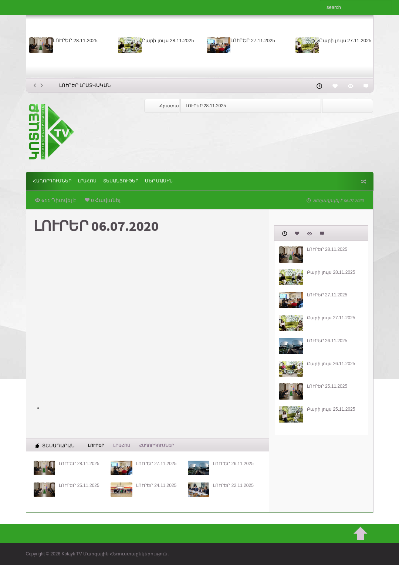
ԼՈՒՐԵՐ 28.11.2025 (75, 40)
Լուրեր (96, 445)
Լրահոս (87, 181)
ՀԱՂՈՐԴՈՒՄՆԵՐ (52, 181)
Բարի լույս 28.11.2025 (168, 40)
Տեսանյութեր (120, 181)
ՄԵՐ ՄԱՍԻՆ (159, 181)
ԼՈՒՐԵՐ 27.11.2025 (252, 40)
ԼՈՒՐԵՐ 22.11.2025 (233, 485)
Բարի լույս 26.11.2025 (331, 363)
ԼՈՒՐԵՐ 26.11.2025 (233, 463)
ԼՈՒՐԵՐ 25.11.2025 (79, 485)
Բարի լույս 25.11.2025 (331, 409)
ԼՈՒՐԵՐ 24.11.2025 (156, 485)
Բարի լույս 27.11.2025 (345, 40)
